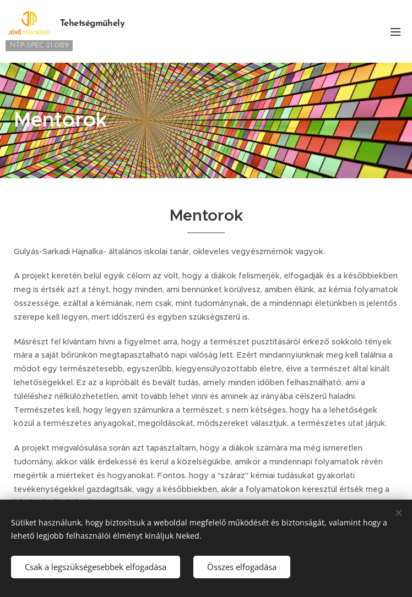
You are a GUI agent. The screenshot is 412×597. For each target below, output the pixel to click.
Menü (395, 31)
